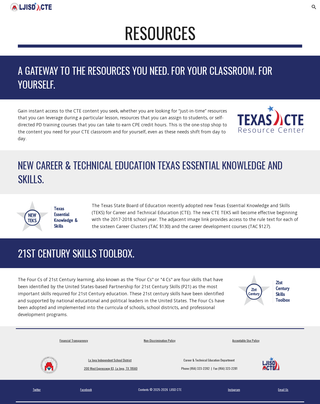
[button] (314, 7)
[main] (160, 35)
